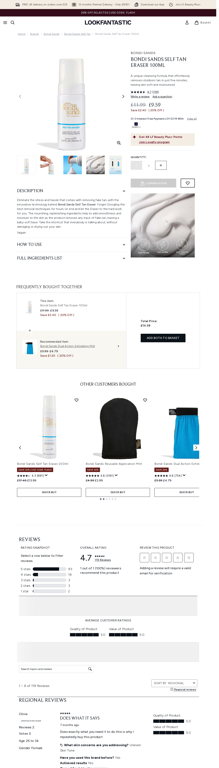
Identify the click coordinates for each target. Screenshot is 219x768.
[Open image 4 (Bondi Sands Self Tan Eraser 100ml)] (95, 165)
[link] (187, 22)
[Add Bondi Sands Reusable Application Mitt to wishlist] (145, 473)
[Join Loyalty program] (166, 142)
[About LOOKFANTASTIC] (108, 722)
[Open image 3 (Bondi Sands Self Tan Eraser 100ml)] (72, 165)
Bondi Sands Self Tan (77, 34)
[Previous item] (20, 521)
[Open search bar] (12, 22)
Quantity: (139, 157)
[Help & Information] (108, 699)
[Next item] (196, 521)
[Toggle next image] (123, 96)
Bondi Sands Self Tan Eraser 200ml (42, 537)
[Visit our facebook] (147, 641)
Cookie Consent (108, 689)
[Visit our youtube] (174, 641)
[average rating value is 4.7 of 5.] (141, 92)
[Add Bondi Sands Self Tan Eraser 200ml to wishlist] (76, 473)
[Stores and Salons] (108, 733)
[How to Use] (71, 245)
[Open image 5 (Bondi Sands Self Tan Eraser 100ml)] (118, 165)
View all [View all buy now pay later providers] (192, 118)
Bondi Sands (51, 34)
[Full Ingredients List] (71, 258)
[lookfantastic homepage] (108, 22)
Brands (34, 34)
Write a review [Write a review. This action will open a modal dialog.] (140, 96)
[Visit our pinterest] (192, 641)
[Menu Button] (5, 22)
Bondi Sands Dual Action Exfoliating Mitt (184, 537)
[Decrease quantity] (136, 165)
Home (21, 34)
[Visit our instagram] (165, 641)
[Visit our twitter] (156, 641)
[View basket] (202, 22)
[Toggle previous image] (20, 96)
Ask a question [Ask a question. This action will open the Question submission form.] (162, 96)
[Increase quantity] (161, 165)
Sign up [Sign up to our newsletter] (93, 641)
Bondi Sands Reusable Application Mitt (114, 537)
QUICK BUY (49, 565)
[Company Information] (108, 711)
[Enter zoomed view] (118, 142)
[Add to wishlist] (188, 183)
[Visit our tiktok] (183, 641)
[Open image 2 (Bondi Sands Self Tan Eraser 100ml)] (49, 165)
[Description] (71, 191)
